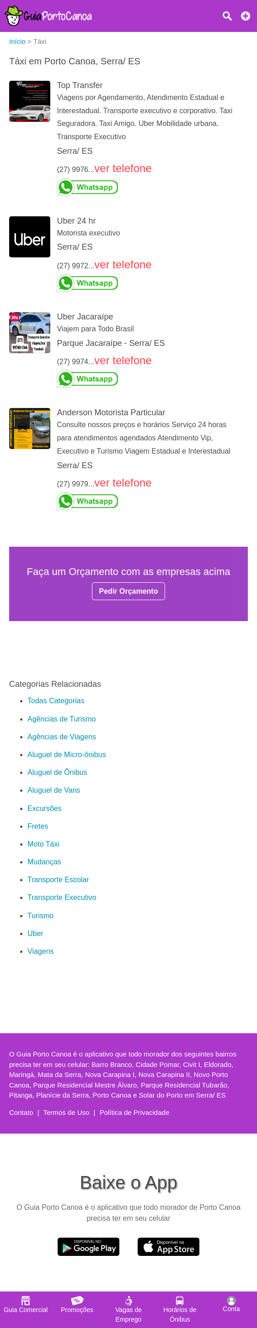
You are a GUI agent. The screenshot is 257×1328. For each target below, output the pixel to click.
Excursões (44, 808)
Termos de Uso (66, 1112)
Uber (35, 933)
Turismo (40, 916)
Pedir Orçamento (128, 591)
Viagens (40, 951)
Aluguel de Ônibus (57, 772)
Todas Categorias (56, 701)
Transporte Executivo (61, 897)
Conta (231, 1304)
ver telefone (122, 168)
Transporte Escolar (58, 880)
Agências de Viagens (61, 737)
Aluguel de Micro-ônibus (66, 754)
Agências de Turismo (61, 719)
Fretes (37, 826)
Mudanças (44, 862)
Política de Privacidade (135, 1112)
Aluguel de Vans (53, 790)
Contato (21, 1112)
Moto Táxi (43, 844)
